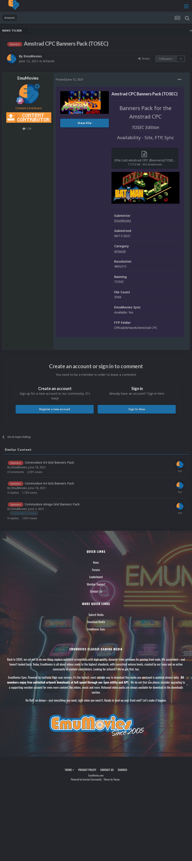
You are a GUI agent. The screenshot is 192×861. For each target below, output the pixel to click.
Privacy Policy (87, 770)
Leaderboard (96, 577)
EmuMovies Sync (96, 629)
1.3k (27, 129)
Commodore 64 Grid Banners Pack (49, 462)
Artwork (48, 61)
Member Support (96, 584)
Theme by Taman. (111, 779)
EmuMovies (33, 56)
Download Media (96, 622)
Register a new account (54, 409)
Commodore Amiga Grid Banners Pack (52, 504)
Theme (69, 770)
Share (144, 58)
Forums (96, 569)
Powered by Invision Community (86, 779)
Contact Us (96, 591)
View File (85, 123)
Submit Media (96, 614)
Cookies (122, 770)
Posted (69, 79)
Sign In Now (136, 409)
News (96, 562)
